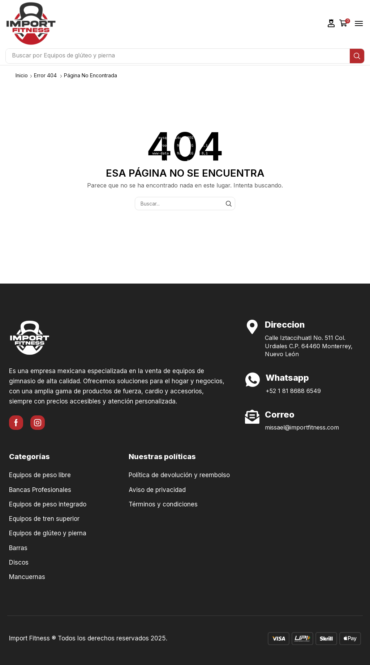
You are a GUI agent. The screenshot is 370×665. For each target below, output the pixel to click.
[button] (331, 23)
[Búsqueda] (357, 56)
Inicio (22, 75)
